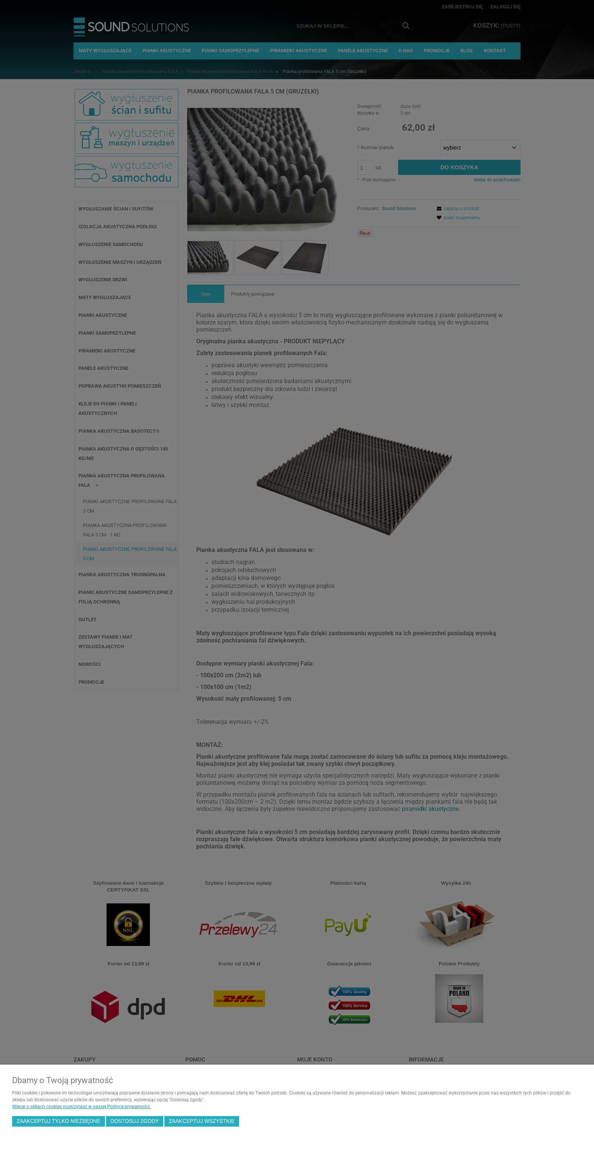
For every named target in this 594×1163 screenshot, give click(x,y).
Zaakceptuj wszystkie (201, 1121)
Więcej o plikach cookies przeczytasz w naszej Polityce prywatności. (81, 1106)
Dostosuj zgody (134, 1121)
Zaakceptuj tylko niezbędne (58, 1121)
